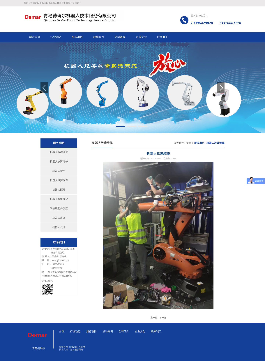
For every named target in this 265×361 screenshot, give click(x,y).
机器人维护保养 (59, 180)
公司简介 (124, 331)
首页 (188, 143)
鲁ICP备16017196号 (75, 347)
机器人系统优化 (59, 199)
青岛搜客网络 (76, 349)
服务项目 (91, 331)
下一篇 (162, 317)
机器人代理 (58, 227)
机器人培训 (58, 217)
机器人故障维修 (59, 161)
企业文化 (140, 331)
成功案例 (108, 331)
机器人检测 (58, 171)
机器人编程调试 (59, 152)
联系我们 (156, 331)
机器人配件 (58, 189)
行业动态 (75, 331)
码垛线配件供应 (59, 208)
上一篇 (154, 317)
